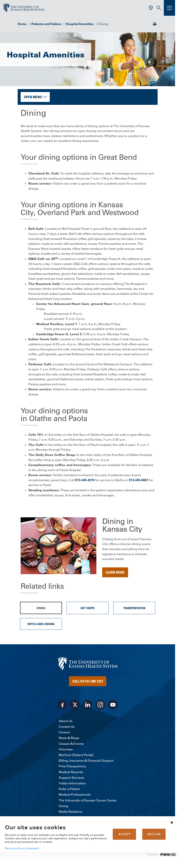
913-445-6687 (138, 480)
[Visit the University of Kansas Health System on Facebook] (62, 704)
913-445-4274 (84, 480)
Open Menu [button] (33, 97)
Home (22, 24)
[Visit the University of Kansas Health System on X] (75, 704)
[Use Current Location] (151, 8)
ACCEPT (124, 834)
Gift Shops (87, 608)
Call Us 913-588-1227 (87, 681)
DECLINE (154, 834)
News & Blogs (69, 738)
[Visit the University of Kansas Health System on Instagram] (100, 704)
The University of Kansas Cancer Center (88, 800)
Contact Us (67, 726)
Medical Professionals (75, 794)
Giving (63, 806)
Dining (41, 608)
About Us (65, 721)
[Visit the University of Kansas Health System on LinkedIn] (87, 704)
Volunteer (66, 749)
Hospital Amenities (80, 24)
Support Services (71, 778)
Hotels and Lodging (41, 624)
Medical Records (71, 772)
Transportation (134, 608)
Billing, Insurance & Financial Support (86, 760)
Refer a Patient (69, 789)
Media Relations (70, 812)
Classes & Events (71, 744)
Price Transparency (72, 766)
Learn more (115, 572)
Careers (64, 732)
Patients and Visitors (46, 24)
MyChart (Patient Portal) (76, 755)
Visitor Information (72, 783)
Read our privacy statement (22, 848)
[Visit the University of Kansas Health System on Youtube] (113, 704)
